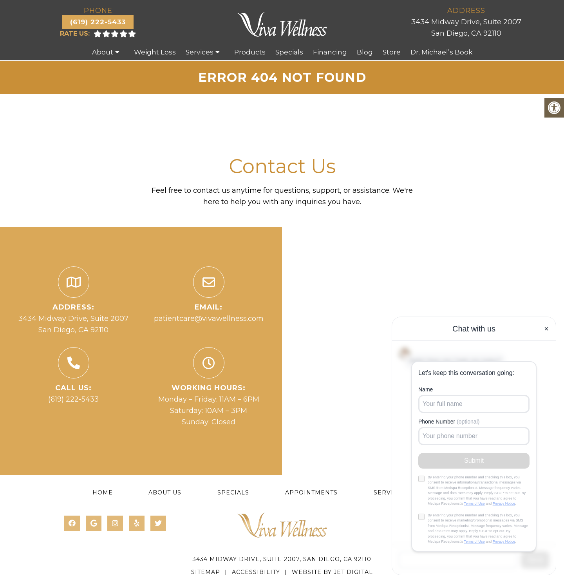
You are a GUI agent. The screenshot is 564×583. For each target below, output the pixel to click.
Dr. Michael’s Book (441, 52)
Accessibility (256, 572)
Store (392, 52)
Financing (330, 52)
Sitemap (205, 572)
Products (250, 52)
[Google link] (93, 523)
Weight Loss (155, 52)
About (102, 52)
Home (102, 492)
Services (199, 52)
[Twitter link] (158, 523)
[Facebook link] (72, 523)
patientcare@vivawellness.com (209, 318)
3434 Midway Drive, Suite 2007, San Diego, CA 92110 (282, 559)
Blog (365, 52)
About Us (164, 492)
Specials (289, 52)
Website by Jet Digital (332, 572)
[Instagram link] (115, 523)
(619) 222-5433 (98, 22)
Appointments (311, 492)
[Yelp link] (137, 523)
